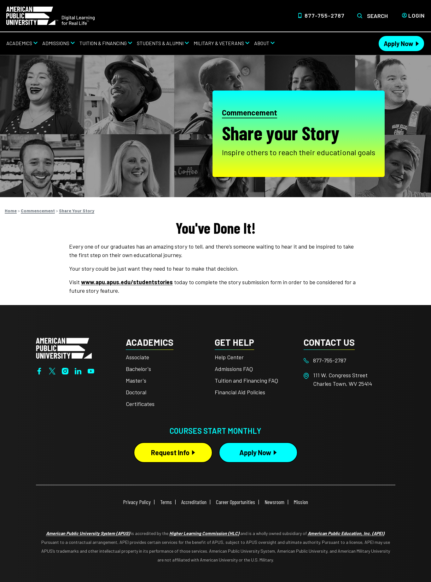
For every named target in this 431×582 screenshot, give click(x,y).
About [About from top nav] (261, 43)
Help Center (229, 357)
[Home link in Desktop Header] (50, 15)
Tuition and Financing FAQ (246, 380)
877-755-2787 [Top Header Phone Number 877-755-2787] (325, 15)
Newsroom (274, 501)
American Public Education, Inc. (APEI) (346, 533)
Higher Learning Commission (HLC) (204, 533)
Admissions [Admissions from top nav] (55, 43)
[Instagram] (65, 370)
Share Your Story (76, 210)
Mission (301, 501)
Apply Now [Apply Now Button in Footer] (255, 452)
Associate (137, 357)
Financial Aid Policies (240, 392)
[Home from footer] (64, 347)
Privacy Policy (137, 501)
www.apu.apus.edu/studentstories (127, 282)
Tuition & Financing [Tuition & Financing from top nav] (103, 43)
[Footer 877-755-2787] (348, 360)
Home (11, 210)
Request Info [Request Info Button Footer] (170, 452)
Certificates (140, 403)
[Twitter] (52, 370)
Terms (166, 501)
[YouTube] (91, 370)
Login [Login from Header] (416, 15)
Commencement (249, 112)
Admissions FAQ (234, 368)
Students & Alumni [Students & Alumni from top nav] (160, 43)
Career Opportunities (235, 501)
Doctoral (136, 392)
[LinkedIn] (78, 370)
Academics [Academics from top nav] (19, 43)
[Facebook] (39, 370)
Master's (136, 380)
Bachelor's (138, 368)
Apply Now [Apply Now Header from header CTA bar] (398, 43)
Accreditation (194, 501)
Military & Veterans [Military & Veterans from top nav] (219, 43)
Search (377, 15)
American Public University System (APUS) (88, 533)
